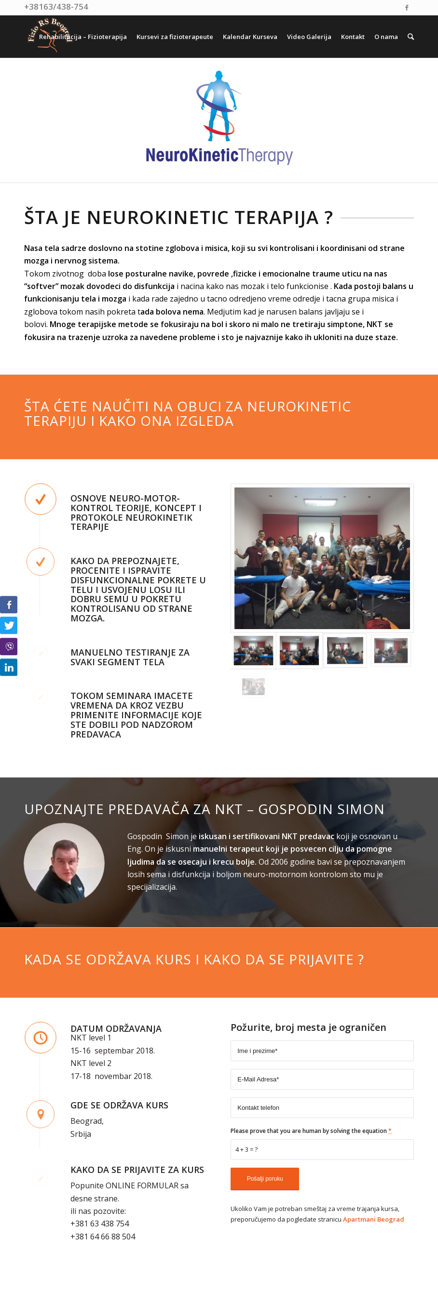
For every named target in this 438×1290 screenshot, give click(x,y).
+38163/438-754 (56, 6)
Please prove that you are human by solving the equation (311, 1131)
